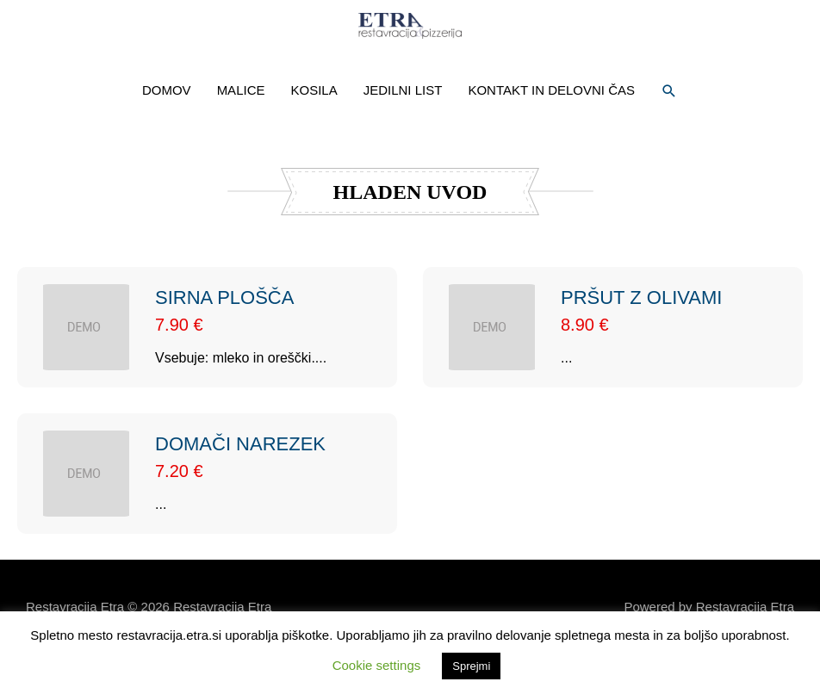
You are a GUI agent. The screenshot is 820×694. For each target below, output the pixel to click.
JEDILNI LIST (403, 129)
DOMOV (166, 129)
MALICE (241, 129)
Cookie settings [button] (376, 665)
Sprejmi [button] (471, 666)
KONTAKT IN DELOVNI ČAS (551, 129)
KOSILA (313, 129)
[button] (669, 130)
